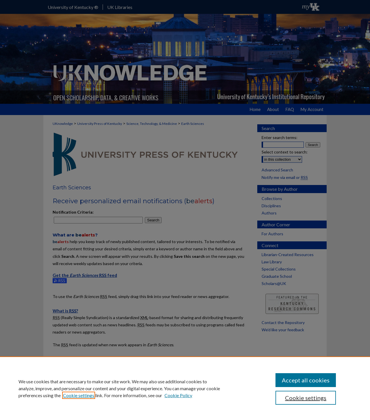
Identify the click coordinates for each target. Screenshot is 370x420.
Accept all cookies (306, 380)
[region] (185, 388)
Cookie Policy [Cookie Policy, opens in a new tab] (178, 395)
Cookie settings (78, 395)
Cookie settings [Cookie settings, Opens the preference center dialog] (305, 397)
